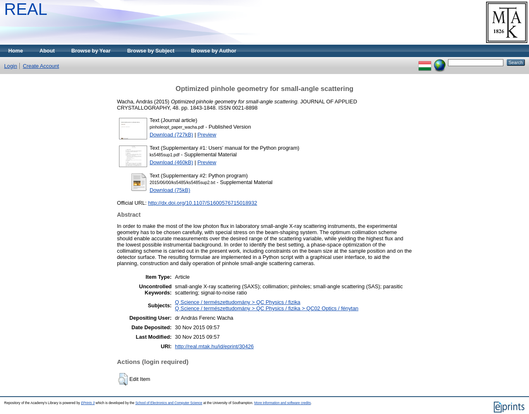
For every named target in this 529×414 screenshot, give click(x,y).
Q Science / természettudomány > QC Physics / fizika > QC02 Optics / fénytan (266, 308)
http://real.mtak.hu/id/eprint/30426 (214, 346)
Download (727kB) (171, 135)
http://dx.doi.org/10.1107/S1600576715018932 (202, 203)
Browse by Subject (151, 51)
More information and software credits (282, 403)
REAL (26, 9)
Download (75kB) (170, 190)
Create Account (41, 66)
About (47, 51)
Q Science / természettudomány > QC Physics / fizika (237, 302)
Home (15, 51)
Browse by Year (91, 51)
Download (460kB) (171, 162)
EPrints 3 (88, 403)
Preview (207, 135)
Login (10, 66)
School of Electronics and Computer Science (168, 403)
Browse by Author (213, 51)
